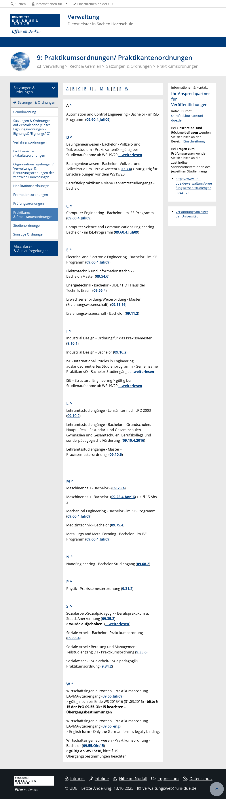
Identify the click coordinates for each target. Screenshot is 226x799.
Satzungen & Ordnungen (24, 89)
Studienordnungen (27, 225)
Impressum (165, 778)
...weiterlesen (130, 154)
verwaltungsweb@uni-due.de (169, 788)
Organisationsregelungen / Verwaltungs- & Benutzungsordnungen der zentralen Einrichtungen (33, 170)
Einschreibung (194, 141)
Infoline (99, 778)
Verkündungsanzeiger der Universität (192, 214)
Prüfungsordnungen (28, 203)
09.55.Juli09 (112, 696)
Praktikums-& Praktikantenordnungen (33, 214)
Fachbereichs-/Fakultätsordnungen (29, 153)
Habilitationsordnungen (31, 185)
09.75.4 (117, 525)
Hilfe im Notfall (130, 778)
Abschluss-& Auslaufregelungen (31, 248)
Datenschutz (198, 778)
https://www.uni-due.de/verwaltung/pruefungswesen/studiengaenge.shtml (194, 185)
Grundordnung (24, 112)
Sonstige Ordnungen (28, 234)
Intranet (75, 778)
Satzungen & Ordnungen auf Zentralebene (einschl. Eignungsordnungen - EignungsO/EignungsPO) (32, 127)
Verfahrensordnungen (30, 142)
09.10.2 (73, 415)
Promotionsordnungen (30, 194)
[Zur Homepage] (35, 24)
